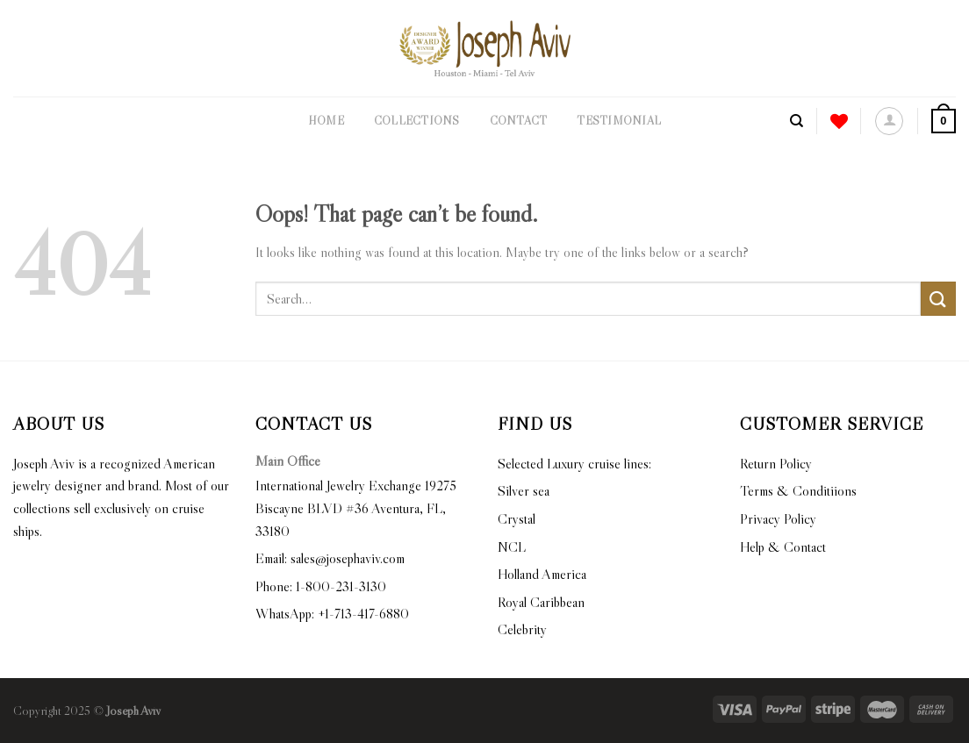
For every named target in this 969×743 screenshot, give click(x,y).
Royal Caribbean (541, 602)
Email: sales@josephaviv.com (330, 558)
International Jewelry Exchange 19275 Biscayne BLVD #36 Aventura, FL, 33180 (355, 507)
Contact (519, 120)
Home (326, 120)
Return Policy (776, 463)
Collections (417, 120)
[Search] (796, 121)
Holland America (542, 573)
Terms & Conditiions (798, 490)
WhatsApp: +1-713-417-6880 (332, 613)
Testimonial (619, 120)
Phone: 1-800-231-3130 (320, 586)
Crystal (516, 518)
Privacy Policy (778, 518)
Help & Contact (783, 546)
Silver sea (523, 490)
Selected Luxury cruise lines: (574, 463)
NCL (512, 546)
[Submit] (938, 299)
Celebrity (522, 629)
